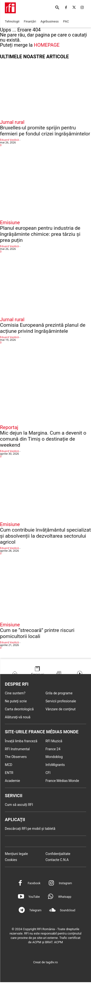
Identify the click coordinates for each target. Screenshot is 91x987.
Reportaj (9, 427)
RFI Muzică (54, 741)
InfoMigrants (55, 765)
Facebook (34, 883)
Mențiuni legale (16, 854)
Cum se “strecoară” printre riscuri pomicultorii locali (37, 633)
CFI (48, 773)
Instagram (65, 883)
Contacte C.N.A (57, 860)
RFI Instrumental (17, 749)
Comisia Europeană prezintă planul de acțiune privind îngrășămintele (42, 328)
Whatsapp (64, 896)
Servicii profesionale (61, 701)
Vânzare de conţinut (61, 709)
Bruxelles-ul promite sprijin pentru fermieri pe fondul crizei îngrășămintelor (45, 131)
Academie (12, 781)
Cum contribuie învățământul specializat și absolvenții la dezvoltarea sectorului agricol (45, 536)
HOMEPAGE (46, 45)
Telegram (35, 910)
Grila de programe (59, 693)
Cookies (11, 860)
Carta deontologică (19, 709)
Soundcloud (67, 910)
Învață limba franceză (21, 741)
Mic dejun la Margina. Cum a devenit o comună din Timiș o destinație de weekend (43, 439)
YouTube (34, 896)
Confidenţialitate (58, 854)
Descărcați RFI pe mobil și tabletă (30, 829)
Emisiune (10, 222)
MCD (8, 765)
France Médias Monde (62, 781)
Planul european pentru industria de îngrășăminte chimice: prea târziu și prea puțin (40, 234)
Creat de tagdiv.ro (45, 962)
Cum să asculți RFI (19, 805)
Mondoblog (54, 757)
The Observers (16, 757)
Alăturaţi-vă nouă (17, 717)
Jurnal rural (12, 122)
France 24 (53, 749)
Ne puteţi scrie (16, 701)
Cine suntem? (15, 693)
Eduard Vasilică (9, 139)
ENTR (9, 773)
